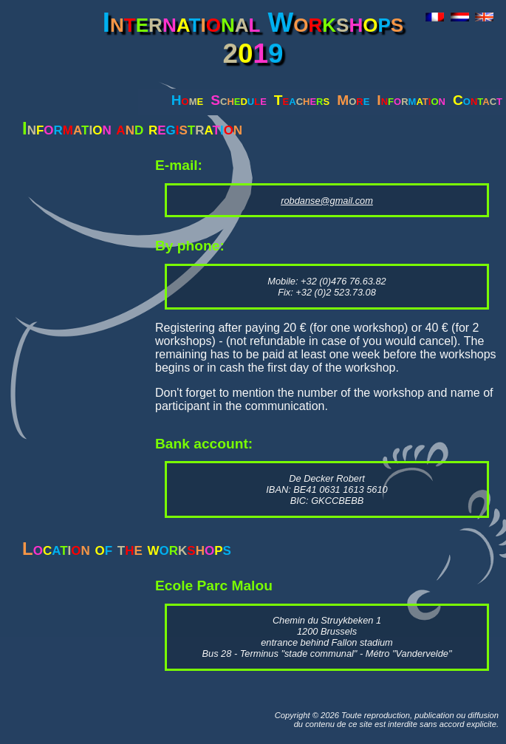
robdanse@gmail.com (327, 200)
